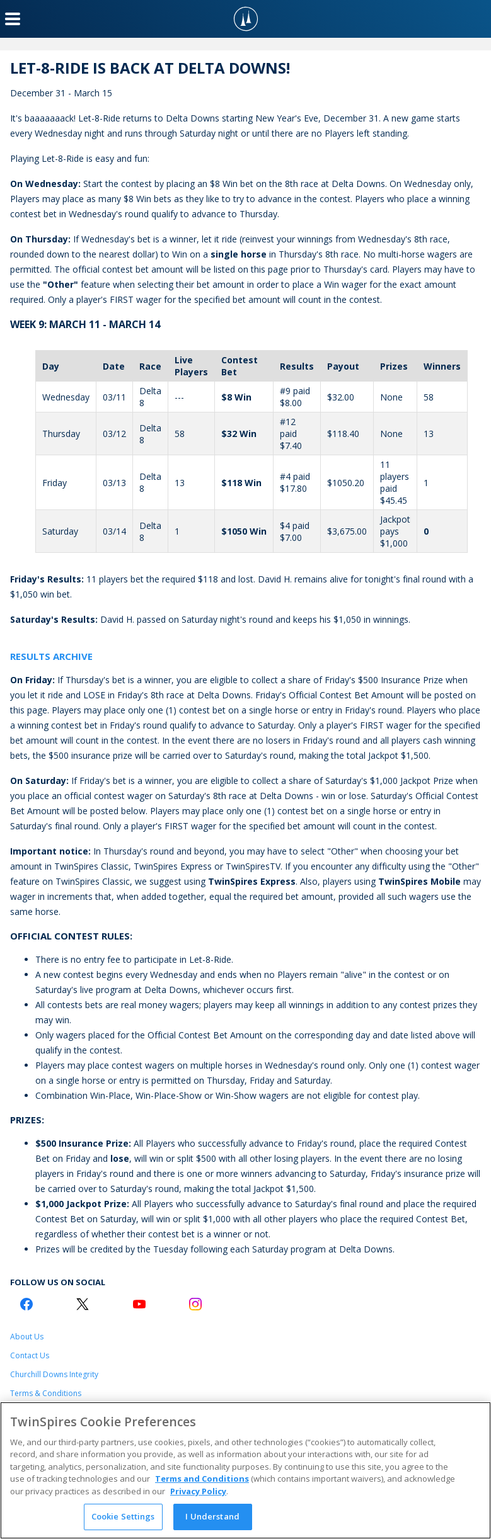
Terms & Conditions (45, 1393)
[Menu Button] (12, 19)
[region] (245, 1470)
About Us (26, 1336)
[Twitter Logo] (82, 1304)
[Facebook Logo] (26, 1304)
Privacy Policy (198, 1491)
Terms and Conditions (202, 1478)
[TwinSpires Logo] (245, 19)
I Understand (212, 1516)
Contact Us (29, 1355)
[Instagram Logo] (195, 1304)
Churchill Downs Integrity (54, 1374)
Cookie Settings (123, 1516)
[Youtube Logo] (139, 1304)
